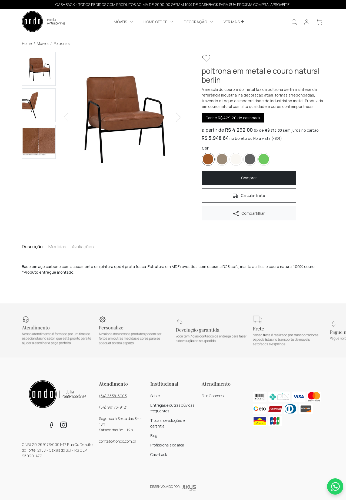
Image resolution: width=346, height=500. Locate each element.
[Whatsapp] (335, 486)
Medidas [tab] (57, 246)
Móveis (42, 43)
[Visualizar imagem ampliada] (122, 117)
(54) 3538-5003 (113, 395)
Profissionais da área (167, 445)
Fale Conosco (213, 395)
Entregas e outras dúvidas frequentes (172, 408)
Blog (153, 435)
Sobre (155, 395)
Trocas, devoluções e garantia (167, 423)
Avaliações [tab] (83, 246)
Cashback (158, 454)
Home (27, 43)
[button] (319, 22)
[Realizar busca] (294, 22)
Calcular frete (249, 195)
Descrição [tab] (32, 246)
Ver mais (234, 21)
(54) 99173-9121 (113, 407)
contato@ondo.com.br (117, 441)
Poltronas (61, 43)
